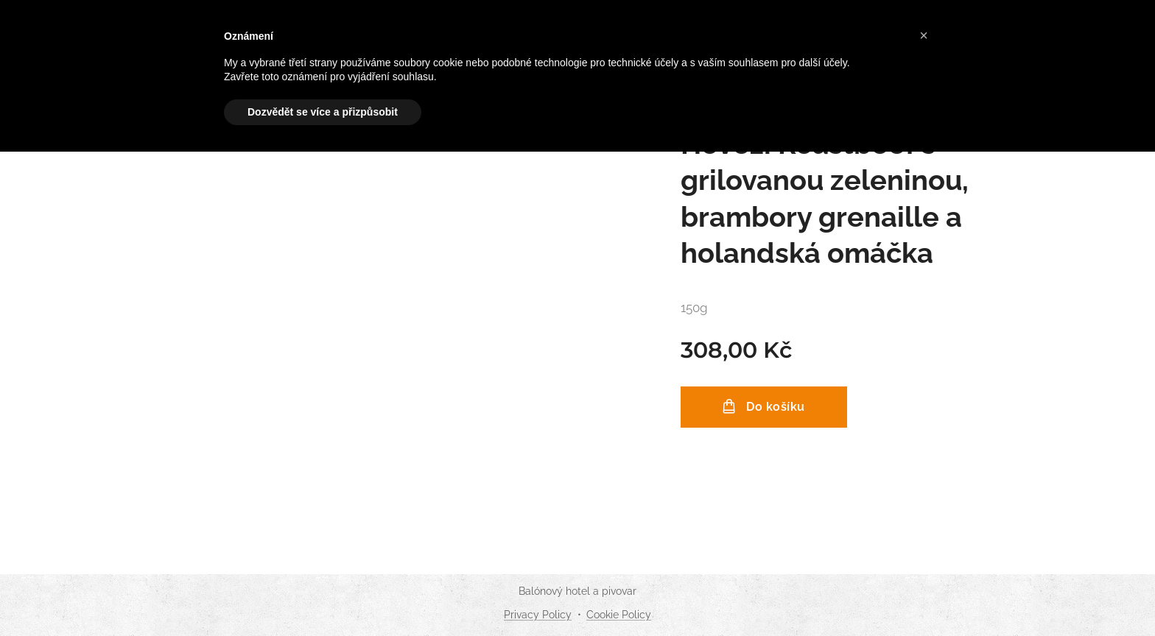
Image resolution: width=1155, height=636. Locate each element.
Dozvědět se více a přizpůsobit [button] (323, 112)
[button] (923, 35)
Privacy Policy (538, 615)
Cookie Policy (618, 615)
